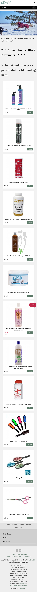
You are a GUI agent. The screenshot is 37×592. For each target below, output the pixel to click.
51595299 (32, 560)
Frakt (13, 554)
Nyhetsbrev (27, 556)
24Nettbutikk (22, 588)
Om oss (22, 524)
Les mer (21, 583)
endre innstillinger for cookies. (18, 585)
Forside (8, 524)
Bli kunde (14, 524)
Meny (4, 7)
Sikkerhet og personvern (14, 556)
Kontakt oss (18, 527)
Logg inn (28, 524)
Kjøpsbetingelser (22, 554)
